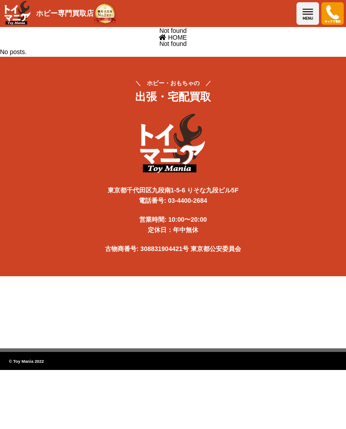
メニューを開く (307, 13)
